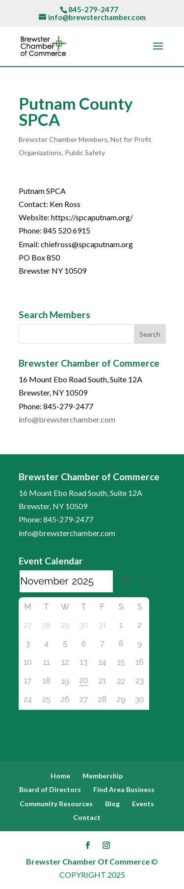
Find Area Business (124, 789)
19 (65, 681)
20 (83, 680)
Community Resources (56, 803)
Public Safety (85, 152)
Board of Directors (50, 789)
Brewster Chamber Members (63, 139)
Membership (102, 776)
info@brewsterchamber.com (67, 419)
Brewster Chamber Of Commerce (88, 861)
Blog (112, 803)
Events (143, 803)
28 (46, 625)
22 (121, 681)
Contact (87, 817)
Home (60, 776)
